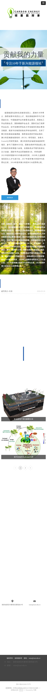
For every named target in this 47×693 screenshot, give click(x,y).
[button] (43, 3)
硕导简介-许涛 (6, 291)
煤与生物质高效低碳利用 (23, 457)
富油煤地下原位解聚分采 (23, 419)
